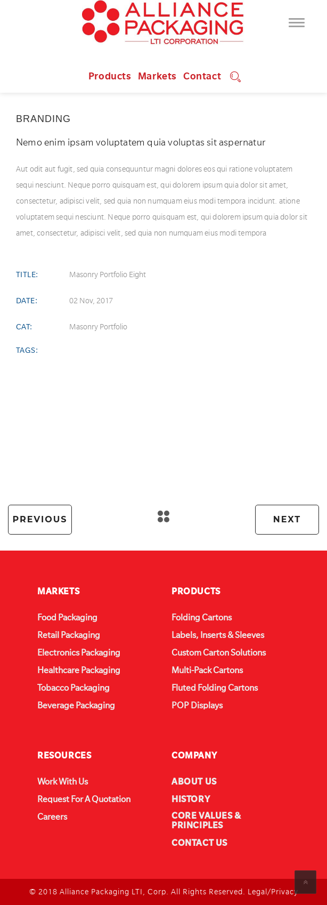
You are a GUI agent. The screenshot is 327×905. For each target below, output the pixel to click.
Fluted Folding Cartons (214, 688)
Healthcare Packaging (78, 670)
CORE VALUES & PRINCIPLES (206, 820)
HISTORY (190, 799)
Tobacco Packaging (73, 688)
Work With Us (62, 782)
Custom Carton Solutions (218, 653)
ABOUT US (194, 782)
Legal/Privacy (273, 891)
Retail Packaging (68, 635)
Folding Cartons (201, 618)
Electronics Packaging (78, 653)
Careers (52, 817)
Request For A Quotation (83, 799)
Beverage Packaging (76, 705)
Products (110, 76)
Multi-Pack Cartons (207, 670)
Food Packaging (67, 618)
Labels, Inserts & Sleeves (217, 635)
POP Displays (197, 705)
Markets (157, 76)
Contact (202, 76)
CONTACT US (199, 843)
